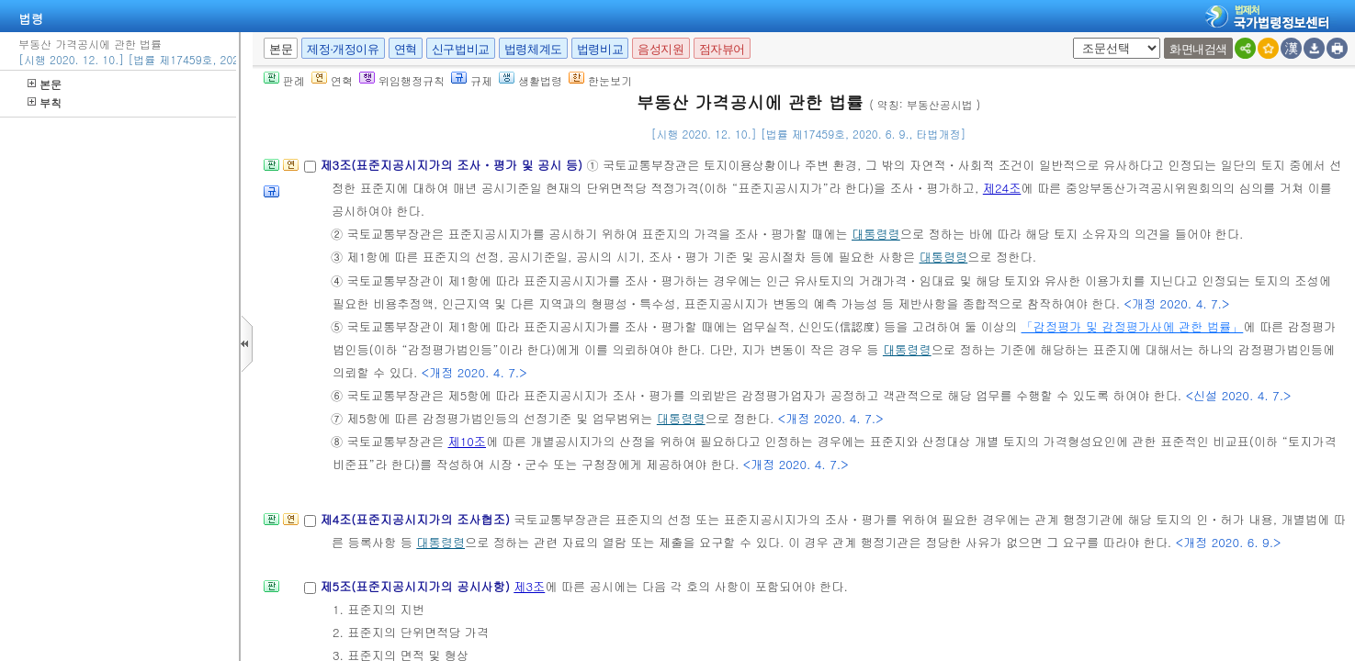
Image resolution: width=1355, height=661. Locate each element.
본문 (45, 84)
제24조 (1002, 187)
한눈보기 (600, 80)
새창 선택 (1070, 38)
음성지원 (660, 49)
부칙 (45, 102)
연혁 (405, 49)
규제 (471, 80)
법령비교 (600, 49)
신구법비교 (461, 49)
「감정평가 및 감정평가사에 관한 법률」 (1133, 326)
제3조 (529, 586)
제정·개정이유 (342, 49)
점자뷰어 (722, 49)
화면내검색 (1198, 49)
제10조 (466, 441)
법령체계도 (533, 49)
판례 (284, 80)
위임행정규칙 (402, 80)
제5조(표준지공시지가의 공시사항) (417, 586)
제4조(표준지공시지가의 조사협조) (417, 519)
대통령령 (876, 233)
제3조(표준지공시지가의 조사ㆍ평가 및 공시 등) (453, 165)
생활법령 (530, 80)
